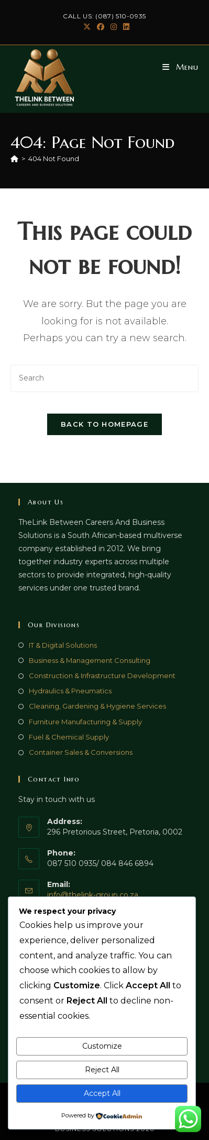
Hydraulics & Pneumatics (70, 691)
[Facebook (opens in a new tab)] (100, 26)
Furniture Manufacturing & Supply (85, 721)
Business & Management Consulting (89, 660)
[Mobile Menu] (180, 67)
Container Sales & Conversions (81, 752)
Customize (102, 1046)
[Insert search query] (104, 378)
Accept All (102, 1093)
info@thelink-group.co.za (92, 895)
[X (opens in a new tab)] (87, 26)
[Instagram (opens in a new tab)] (113, 26)
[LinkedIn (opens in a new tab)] (124, 26)
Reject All (102, 1069)
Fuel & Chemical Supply (69, 737)
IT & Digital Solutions (63, 645)
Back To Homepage (104, 424)
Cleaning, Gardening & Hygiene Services (97, 706)
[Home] (14, 158)
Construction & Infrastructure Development (102, 675)
